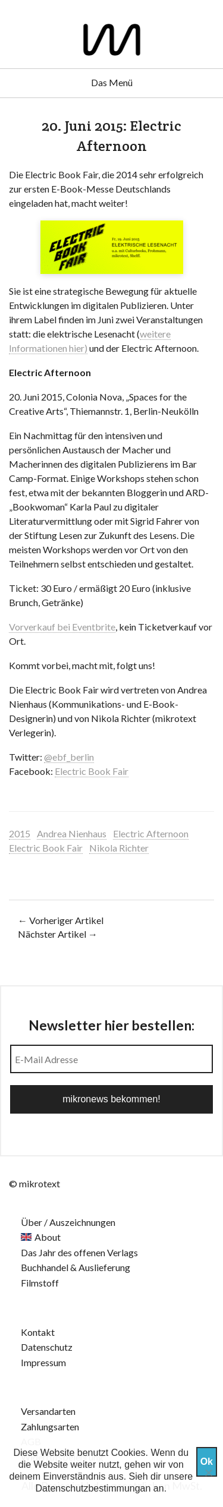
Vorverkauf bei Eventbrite (62, 626)
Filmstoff (40, 1282)
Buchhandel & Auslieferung (75, 1267)
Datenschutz (47, 1346)
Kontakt (38, 1332)
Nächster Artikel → (58, 933)
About (47, 1237)
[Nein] (208, 1472)
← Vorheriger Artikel (60, 920)
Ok (206, 1461)
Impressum (43, 1362)
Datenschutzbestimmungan (93, 1488)
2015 (19, 833)
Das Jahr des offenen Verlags (79, 1252)
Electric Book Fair (91, 771)
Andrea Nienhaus (71, 833)
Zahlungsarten (50, 1426)
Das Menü (112, 82)
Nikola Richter (119, 847)
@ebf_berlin (69, 756)
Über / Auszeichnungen (68, 1222)
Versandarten (48, 1411)
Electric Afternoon (151, 833)
